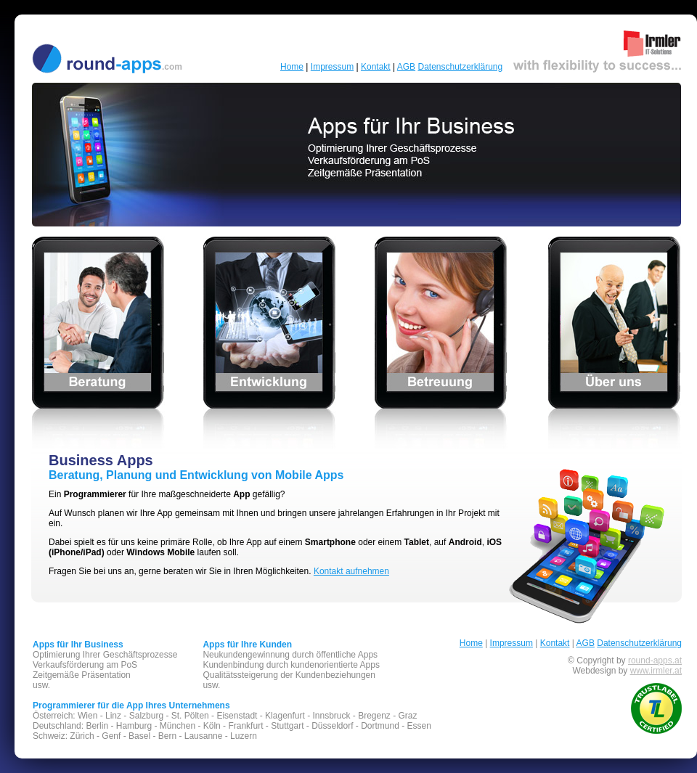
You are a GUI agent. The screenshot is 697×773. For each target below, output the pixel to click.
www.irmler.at (656, 671)
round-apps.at (655, 660)
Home (291, 67)
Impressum (332, 67)
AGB (406, 67)
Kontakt (376, 67)
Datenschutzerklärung (459, 67)
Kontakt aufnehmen (351, 571)
